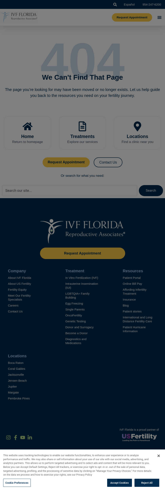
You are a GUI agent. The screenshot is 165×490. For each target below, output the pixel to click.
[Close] (158, 459)
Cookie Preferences (17, 485)
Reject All (147, 485)
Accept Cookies (119, 485)
